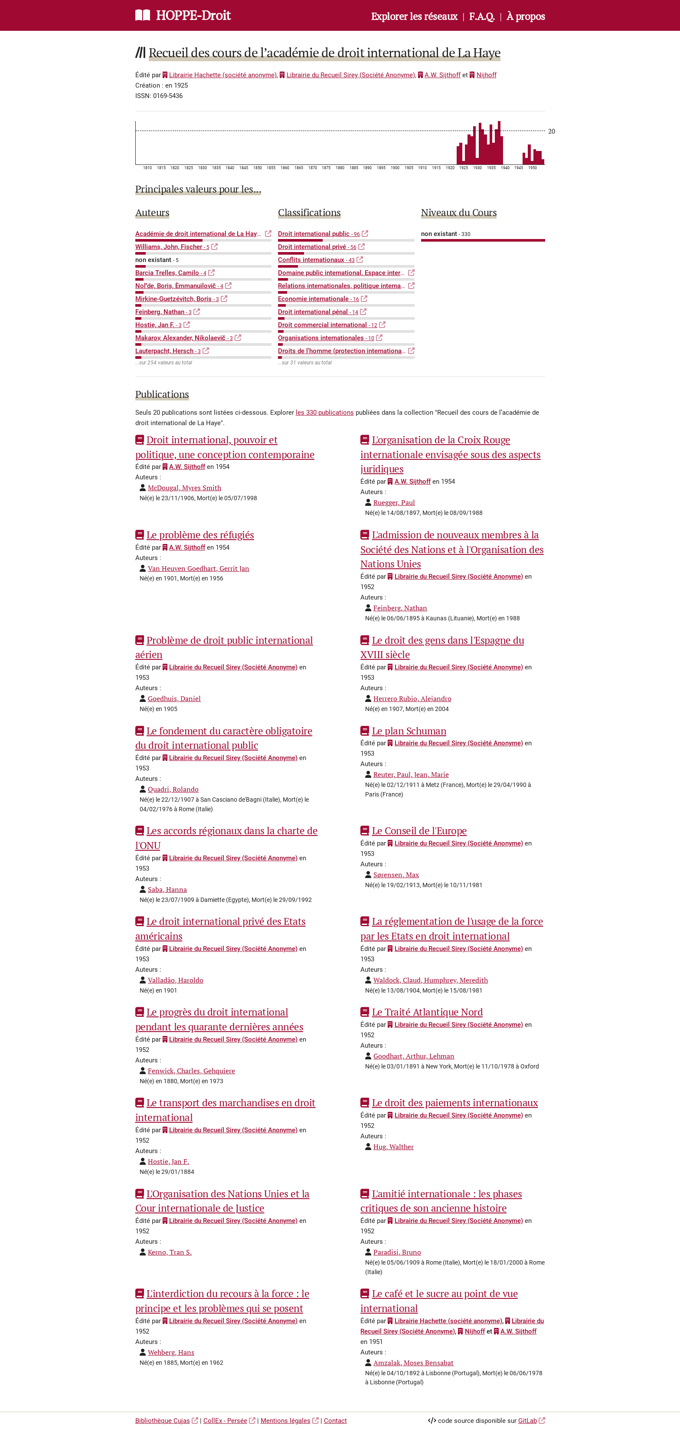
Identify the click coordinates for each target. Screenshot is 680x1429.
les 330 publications (325, 412)
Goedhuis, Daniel (174, 698)
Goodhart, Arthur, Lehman (413, 1056)
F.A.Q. (482, 16)
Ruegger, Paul (394, 502)
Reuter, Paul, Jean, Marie (411, 774)
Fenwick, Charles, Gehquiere (191, 1070)
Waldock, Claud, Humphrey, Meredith (430, 980)
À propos (526, 16)
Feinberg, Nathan (400, 608)
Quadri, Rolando (173, 789)
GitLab (527, 1421)
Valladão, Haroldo (175, 980)
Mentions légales (286, 1421)
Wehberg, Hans (171, 1352)
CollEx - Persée (225, 1421)
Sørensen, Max (396, 874)
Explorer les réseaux (414, 16)
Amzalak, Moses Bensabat (413, 1362)
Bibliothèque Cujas (162, 1421)
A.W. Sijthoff (439, 75)
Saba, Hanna (167, 889)
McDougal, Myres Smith (184, 487)
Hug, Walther (393, 1146)
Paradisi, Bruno (397, 1252)
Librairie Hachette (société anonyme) (220, 75)
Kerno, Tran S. (170, 1252)
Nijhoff (483, 75)
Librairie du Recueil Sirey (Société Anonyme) (347, 75)
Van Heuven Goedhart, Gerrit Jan (198, 568)
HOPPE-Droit (193, 15)
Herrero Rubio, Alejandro (412, 698)
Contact (335, 1421)
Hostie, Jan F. (168, 1161)
